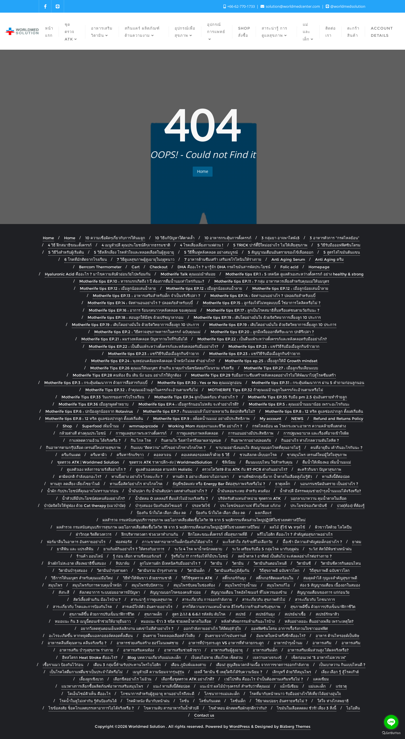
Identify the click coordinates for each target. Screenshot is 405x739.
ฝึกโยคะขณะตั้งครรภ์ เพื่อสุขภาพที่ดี (217, 534)
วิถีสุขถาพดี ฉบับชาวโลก (279, 570)
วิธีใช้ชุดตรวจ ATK (197, 578)
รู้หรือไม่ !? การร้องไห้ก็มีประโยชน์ (199, 556)
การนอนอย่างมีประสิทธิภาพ (250, 433)
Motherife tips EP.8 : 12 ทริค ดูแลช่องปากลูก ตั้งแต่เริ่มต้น (314, 411)
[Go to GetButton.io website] (391, 733)
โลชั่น (184, 701)
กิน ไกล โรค (141, 440)
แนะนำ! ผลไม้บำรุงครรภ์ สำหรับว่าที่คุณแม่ (235, 686)
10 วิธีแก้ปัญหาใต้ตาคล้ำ (174, 238)
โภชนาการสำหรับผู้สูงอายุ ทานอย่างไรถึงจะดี (157, 693)
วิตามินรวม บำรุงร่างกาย (157, 570)
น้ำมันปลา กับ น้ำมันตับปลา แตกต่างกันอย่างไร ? (167, 491)
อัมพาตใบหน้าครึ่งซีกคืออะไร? (281, 635)
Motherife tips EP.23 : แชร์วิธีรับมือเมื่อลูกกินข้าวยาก (273, 346)
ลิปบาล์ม (123, 563)
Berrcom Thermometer (100, 267)
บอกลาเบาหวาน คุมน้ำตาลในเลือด (318, 498)
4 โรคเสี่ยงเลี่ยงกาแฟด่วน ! (201, 245)
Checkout (158, 267)
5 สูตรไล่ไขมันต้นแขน (341, 252)
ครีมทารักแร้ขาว (130, 454)
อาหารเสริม (322, 642)
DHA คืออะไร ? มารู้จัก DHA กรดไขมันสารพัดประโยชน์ (224, 267)
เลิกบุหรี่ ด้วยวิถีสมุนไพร (291, 671)
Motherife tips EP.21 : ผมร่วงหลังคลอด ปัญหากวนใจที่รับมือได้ (134, 339)
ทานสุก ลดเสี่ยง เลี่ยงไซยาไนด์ (75, 483)
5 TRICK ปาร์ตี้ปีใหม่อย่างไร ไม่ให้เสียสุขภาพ (270, 245)
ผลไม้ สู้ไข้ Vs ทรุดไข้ (287, 527)
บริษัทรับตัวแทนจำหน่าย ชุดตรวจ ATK (249, 498)
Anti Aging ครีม (329, 259)
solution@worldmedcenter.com (291, 6)
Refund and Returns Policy (338, 418)
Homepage (318, 267)
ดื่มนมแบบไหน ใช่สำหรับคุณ (269, 462)
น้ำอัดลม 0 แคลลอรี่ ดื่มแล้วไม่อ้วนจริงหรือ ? (171, 498)
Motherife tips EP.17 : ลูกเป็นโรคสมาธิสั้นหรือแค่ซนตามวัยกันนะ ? (263, 310)
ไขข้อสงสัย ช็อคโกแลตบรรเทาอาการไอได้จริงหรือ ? (91, 708)
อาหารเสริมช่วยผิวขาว (182, 650)
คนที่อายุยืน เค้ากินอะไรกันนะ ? (336, 447)
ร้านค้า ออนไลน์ (89, 556)
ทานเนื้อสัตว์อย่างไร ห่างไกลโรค (136, 483)
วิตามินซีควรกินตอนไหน (341, 563)
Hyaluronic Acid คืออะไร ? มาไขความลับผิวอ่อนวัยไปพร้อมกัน (98, 274)
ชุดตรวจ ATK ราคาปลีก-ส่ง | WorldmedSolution (170, 462)
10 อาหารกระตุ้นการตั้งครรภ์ (228, 238)
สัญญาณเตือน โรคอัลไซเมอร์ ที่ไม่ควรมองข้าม (249, 592)
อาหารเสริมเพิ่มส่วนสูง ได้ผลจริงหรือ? (318, 650)
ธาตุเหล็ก (282, 483)
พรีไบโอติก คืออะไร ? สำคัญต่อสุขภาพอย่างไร (295, 534)
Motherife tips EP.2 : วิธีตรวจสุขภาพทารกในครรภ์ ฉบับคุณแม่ (147, 331)
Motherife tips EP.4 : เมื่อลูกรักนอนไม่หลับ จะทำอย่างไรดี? (188, 404)
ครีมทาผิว (98, 454)
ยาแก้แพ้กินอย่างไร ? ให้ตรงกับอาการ (133, 549)
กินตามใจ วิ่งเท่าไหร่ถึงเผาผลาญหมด (191, 440)
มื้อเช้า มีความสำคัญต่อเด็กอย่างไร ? (312, 541)
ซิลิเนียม (229, 462)
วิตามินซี (304, 563)
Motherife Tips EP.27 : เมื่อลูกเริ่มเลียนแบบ (281, 368)
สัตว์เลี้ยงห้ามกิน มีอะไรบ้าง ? (97, 599)
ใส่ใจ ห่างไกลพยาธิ (333, 701)
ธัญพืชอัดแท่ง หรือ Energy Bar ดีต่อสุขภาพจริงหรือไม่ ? (219, 483)
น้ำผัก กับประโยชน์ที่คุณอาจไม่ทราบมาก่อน (82, 491)
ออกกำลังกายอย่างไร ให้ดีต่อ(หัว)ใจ (212, 628)
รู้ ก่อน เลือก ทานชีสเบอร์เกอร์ (137, 556)
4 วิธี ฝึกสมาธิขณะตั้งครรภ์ (70, 245)
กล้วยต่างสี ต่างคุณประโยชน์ (82, 433)
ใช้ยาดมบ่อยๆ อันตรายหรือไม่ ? (281, 701)
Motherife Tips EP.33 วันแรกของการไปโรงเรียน (102, 397)
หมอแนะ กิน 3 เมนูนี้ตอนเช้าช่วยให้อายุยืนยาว (93, 621)
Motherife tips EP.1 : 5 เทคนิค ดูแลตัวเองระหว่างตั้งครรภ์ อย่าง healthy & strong (294, 274)
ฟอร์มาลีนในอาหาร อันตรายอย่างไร (76, 541)
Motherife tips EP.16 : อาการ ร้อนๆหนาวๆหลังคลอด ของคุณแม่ (142, 310)
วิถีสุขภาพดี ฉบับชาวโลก (329, 570)
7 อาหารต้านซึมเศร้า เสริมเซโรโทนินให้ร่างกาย (222, 259)
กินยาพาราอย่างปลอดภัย (251, 440)
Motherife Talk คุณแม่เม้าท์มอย (188, 274)
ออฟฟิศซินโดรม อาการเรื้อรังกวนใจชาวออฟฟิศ (289, 628)
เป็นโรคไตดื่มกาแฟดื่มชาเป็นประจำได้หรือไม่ (86, 671)
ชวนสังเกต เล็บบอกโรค (258, 454)
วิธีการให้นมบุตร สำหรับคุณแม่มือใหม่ (82, 578)
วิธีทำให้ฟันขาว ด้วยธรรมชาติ (147, 578)
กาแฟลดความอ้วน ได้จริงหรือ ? (95, 440)
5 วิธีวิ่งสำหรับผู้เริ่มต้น (66, 252)
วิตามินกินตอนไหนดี (270, 563)
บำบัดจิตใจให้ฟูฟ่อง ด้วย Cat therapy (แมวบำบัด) (84, 505)
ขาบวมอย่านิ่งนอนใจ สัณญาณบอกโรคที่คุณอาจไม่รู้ (258, 447)
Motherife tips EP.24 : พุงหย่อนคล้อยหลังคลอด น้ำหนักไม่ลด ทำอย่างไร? (153, 360)
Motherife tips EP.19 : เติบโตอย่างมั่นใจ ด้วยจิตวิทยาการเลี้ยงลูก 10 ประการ (257, 317)
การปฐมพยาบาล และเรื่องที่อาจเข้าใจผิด (316, 433)
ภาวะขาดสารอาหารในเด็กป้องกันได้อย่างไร (177, 541)
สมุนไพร (55, 585)
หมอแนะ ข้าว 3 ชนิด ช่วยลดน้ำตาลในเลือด (176, 621)
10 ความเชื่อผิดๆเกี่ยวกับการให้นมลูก (115, 238)
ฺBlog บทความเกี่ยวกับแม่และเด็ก (154, 657)
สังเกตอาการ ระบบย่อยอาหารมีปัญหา (109, 592)
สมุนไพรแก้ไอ (278, 585)
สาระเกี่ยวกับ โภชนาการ (315, 599)
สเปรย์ (241, 614)
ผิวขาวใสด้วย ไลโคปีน (333, 527)
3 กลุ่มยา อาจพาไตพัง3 (280, 238)
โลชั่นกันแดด (209, 701)
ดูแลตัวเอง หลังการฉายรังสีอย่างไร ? (96, 469)
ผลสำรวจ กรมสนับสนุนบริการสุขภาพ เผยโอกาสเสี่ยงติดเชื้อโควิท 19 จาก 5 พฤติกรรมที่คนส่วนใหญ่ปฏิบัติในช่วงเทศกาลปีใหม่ (204, 520)
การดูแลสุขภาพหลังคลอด (197, 433)
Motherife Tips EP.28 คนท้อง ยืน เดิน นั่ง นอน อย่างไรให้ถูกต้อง (127, 375)
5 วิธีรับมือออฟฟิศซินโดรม (338, 245)
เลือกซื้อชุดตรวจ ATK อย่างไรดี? (187, 679)
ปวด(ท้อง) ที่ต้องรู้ (351, 505)
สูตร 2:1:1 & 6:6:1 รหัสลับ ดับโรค (198, 614)
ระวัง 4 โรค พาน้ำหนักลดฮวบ (198, 549)
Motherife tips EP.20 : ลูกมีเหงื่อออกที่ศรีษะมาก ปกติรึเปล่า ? (262, 331)
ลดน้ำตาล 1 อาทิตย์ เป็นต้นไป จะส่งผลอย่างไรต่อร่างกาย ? (285, 556)
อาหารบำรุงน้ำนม (288, 642)
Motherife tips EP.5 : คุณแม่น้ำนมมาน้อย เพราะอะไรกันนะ (299, 404)
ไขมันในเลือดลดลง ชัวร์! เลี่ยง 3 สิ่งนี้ (306, 708)
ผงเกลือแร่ (263, 512)
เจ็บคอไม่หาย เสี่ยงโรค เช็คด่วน (217, 657)
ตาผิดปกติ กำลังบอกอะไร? (80, 476)
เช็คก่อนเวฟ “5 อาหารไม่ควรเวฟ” (319, 657)
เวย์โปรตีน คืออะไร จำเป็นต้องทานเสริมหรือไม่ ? (263, 679)
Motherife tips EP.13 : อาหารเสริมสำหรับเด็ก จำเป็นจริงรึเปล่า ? (146, 295)
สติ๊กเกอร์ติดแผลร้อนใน (274, 578)
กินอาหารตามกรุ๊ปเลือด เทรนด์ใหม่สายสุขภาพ (83, 447)
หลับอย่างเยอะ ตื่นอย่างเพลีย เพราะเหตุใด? (319, 621)
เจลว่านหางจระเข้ (267, 657)
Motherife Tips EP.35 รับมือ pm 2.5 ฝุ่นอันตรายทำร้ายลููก (297, 397)
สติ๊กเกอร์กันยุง (234, 578)
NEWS (297, 418)
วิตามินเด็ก (196, 570)
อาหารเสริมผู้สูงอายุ (227, 650)
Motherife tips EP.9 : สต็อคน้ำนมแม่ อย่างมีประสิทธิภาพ (201, 418)
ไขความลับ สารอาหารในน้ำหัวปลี (171, 708)
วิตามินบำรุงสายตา (112, 570)
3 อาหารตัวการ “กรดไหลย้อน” (334, 238)
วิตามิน (216, 563)
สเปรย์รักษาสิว (327, 614)
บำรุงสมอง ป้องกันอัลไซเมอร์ (158, 505)
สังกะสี (64, 592)
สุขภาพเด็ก (153, 614)
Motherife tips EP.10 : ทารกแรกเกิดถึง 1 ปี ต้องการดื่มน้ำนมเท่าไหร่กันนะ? (141, 281)
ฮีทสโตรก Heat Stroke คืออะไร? (89, 657)
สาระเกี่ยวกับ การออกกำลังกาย (207, 599)
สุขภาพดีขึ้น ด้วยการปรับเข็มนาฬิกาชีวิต (322, 606)
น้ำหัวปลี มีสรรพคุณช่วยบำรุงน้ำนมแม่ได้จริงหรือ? (320, 491)
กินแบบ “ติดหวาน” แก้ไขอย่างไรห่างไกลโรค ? (168, 447)
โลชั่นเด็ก (238, 701)
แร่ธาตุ (341, 686)
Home (202, 171)
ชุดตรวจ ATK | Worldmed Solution (88, 462)
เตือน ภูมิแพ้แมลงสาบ (188, 664)
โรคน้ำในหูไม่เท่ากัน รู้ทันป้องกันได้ (88, 701)
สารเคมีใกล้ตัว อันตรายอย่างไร (147, 606)
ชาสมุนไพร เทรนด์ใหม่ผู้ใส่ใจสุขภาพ (317, 454)
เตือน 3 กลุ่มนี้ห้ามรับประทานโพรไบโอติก (127, 664)
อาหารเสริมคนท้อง (138, 650)
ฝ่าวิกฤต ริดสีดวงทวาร (93, 534)
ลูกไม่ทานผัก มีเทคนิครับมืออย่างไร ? (170, 563)
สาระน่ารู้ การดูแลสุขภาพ (151, 599)
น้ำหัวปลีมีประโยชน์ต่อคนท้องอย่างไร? (93, 498)
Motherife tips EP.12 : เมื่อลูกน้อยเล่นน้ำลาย (118, 288)
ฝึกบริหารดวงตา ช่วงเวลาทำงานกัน (150, 534)
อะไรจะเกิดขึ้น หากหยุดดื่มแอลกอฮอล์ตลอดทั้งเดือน (91, 635)
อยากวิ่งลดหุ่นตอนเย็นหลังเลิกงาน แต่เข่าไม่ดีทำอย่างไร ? (127, 628)
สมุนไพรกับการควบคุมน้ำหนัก (97, 585)
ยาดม (356, 541)
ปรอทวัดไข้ (201, 505)
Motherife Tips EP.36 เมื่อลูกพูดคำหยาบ (93, 404)
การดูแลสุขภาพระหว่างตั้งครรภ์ (141, 433)
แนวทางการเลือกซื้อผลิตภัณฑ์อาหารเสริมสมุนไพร (102, 686)
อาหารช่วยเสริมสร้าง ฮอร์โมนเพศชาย (147, 642)
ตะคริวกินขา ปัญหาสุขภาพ (319, 469)
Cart (136, 267)
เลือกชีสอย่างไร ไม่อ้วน (132, 679)
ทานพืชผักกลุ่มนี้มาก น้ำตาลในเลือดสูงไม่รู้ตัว (275, 476)
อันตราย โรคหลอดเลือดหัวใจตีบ (169, 635)
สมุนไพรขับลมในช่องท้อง (194, 585)
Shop (67, 426)
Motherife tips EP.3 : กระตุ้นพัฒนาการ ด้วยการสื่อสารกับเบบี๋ (95, 382)
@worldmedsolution (345, 6)
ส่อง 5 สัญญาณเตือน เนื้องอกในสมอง (330, 585)
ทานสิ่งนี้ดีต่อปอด (336, 476)
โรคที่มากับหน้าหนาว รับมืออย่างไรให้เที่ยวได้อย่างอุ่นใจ (295, 693)
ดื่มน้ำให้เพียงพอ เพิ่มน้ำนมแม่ (326, 462)
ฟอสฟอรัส (123, 541)
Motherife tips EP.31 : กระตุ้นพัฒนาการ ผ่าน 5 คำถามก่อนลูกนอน (308, 382)
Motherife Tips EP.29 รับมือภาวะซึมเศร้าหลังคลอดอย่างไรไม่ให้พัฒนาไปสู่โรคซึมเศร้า (263, 375)
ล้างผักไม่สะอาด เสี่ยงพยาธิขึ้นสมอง (77, 563)
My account (270, 418)
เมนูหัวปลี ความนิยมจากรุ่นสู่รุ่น (158, 671)
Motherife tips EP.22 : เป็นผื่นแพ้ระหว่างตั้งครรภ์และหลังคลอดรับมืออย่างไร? (262, 339)
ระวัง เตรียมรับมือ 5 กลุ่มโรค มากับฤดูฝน (265, 549)
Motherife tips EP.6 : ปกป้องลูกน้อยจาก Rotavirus (89, 411)
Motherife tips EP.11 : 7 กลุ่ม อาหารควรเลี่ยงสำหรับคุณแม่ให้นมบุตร (271, 281)
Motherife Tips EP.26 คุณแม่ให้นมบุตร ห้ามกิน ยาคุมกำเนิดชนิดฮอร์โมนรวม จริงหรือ (162, 368)
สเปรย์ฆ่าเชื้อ (295, 614)
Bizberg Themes (295, 726)
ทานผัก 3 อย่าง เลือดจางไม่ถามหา (201, 476)
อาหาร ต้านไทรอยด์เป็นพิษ (337, 635)
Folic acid (289, 267)
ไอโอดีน (353, 708)
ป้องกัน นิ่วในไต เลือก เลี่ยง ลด (161, 512)
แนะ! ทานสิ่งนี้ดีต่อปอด (171, 686)
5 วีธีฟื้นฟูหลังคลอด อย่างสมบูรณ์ (211, 252)
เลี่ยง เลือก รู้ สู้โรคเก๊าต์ (340, 671)
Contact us (204, 715)
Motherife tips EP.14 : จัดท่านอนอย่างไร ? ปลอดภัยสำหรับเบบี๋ (262, 295)
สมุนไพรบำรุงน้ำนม (241, 585)
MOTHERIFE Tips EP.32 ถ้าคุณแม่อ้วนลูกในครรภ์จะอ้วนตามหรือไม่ (265, 389)
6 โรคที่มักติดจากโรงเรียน (85, 259)
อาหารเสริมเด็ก (265, 650)
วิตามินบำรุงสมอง (73, 570)
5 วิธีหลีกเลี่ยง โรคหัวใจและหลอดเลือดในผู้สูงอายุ (134, 252)
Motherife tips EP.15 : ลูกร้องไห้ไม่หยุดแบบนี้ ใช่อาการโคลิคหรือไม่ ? (262, 302)
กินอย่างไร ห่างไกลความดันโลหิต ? (310, 440)
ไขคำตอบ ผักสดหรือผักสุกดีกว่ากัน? (238, 708)
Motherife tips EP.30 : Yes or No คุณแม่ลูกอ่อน (199, 382)
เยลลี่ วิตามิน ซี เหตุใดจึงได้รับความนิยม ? (228, 671)
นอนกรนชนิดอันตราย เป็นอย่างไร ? (329, 483)
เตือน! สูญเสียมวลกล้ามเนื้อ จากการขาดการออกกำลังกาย (262, 664)
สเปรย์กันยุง (265, 614)
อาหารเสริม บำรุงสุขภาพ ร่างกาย (86, 650)
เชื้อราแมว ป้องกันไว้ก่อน (63, 664)
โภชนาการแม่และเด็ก (222, 693)
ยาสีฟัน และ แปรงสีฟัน (75, 549)
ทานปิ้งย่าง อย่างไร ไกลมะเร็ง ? (137, 476)
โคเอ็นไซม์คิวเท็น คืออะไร (89, 693)
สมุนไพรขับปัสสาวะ (147, 585)
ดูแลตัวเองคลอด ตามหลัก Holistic (164, 469)
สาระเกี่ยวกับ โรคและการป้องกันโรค (82, 606)
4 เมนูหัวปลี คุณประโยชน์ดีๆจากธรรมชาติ (136, 245)
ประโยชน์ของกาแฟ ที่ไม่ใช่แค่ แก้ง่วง (250, 505)
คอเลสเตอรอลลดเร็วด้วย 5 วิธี (205, 454)
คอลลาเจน (162, 454)
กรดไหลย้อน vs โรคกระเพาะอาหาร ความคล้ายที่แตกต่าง (299, 426)
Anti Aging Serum (288, 259)
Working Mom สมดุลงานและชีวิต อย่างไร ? (205, 426)
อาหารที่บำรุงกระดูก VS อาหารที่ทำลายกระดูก (226, 642)
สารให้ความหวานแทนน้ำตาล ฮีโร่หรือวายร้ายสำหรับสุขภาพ (231, 606)
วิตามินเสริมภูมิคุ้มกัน (232, 570)
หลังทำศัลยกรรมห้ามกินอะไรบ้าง (248, 621)
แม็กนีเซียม (289, 686)
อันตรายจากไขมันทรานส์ (225, 635)
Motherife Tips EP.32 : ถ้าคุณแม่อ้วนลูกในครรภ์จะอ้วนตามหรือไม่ (141, 389)
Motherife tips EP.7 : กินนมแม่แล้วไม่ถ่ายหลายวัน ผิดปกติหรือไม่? (199, 411)
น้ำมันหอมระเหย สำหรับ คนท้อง (243, 491)
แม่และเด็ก (317, 686)
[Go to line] (391, 722)
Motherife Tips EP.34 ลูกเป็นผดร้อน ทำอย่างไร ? (196, 397)
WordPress (239, 726)
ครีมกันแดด (70, 454)
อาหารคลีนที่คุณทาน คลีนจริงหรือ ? (77, 642)
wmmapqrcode (143, 426)
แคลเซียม (321, 679)
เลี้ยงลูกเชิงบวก (91, 679)
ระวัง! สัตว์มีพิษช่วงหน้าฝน (330, 549)
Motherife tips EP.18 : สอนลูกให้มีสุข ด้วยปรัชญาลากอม (136, 317)
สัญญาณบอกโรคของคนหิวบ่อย (175, 592)
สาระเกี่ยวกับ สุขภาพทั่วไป (263, 599)
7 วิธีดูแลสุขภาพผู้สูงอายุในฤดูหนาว (145, 259)
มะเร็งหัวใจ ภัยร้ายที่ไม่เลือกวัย (248, 541)
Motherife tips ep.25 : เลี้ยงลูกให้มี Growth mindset (271, 360)
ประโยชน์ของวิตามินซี (308, 505)
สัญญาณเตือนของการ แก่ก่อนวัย (323, 592)
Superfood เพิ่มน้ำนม (100, 426)
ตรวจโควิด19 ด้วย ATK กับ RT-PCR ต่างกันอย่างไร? (245, 469)
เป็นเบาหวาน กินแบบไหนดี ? (342, 664)
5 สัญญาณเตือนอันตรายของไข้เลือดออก (280, 252)
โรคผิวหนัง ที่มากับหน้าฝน (148, 701)
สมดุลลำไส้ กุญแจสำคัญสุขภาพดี (330, 578)
